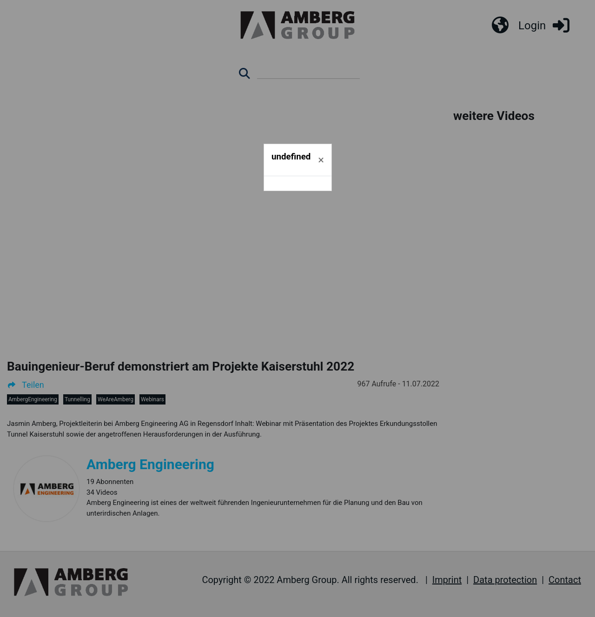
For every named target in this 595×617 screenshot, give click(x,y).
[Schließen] (321, 160)
